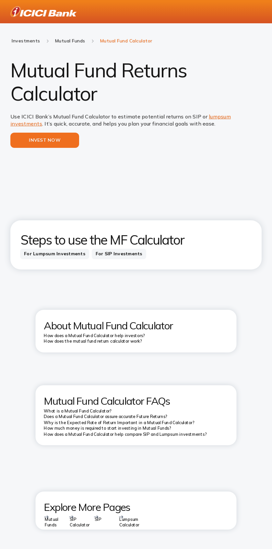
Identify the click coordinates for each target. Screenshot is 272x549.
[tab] (54, 254)
